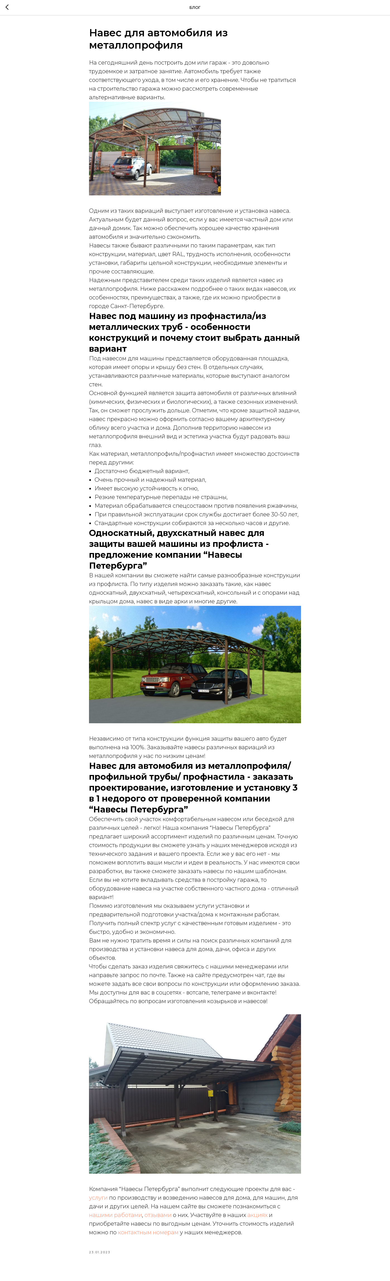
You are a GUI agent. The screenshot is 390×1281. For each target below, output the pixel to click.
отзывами (158, 1215)
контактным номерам (148, 1232)
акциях (257, 1215)
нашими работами (115, 1215)
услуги (98, 1197)
